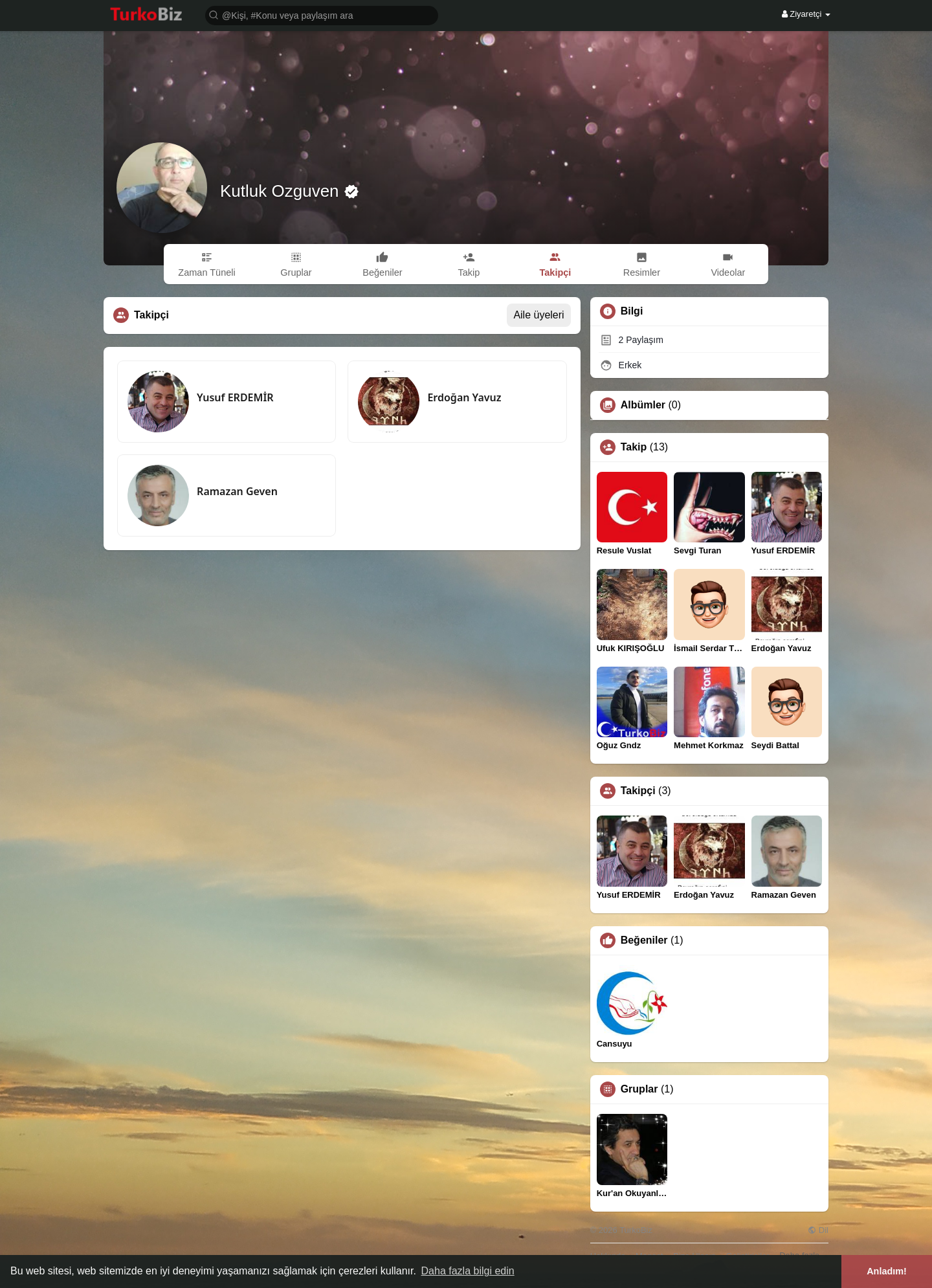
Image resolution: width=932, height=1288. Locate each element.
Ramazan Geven (237, 491)
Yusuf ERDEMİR (235, 397)
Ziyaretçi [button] (806, 14)
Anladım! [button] (887, 1271)
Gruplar (639, 1089)
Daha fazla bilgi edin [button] (468, 1270)
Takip (634, 447)
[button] (322, 14)
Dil (818, 1230)
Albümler (643, 405)
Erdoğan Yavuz (464, 397)
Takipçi (638, 791)
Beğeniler (644, 940)
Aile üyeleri (538, 314)
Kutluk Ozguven (282, 191)
